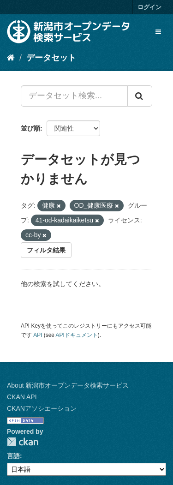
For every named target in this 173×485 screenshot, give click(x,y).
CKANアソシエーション (42, 408)
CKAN (22, 442)
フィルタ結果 (46, 250)
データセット (51, 57)
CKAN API (22, 397)
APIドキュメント (77, 335)
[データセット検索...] (74, 96)
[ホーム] (11, 57)
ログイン (149, 7)
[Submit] (139, 96)
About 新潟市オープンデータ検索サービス (68, 385)
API (37, 335)
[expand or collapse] (158, 32)
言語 (13, 456)
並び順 (30, 128)
